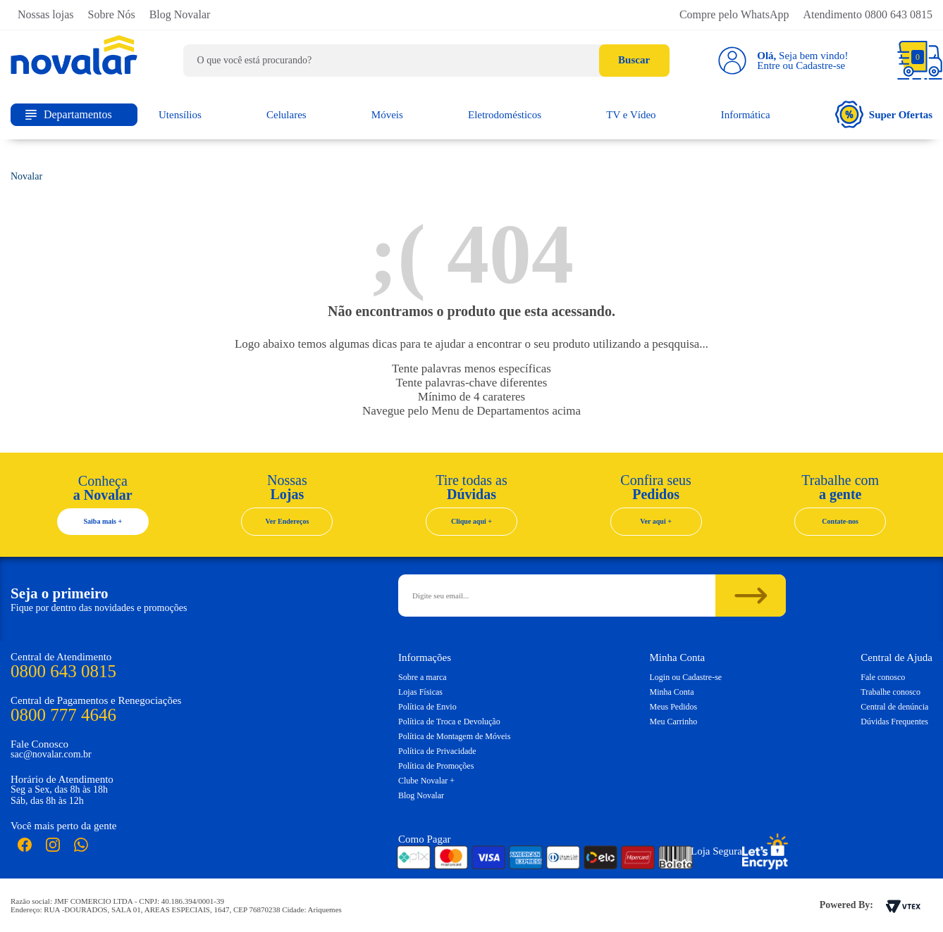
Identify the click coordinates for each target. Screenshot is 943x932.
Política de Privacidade (437, 751)
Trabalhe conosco (890, 692)
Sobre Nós (111, 14)
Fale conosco (883, 677)
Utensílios (180, 114)
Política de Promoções (436, 766)
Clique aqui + (471, 521)
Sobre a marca (422, 677)
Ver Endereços (287, 521)
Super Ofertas (883, 114)
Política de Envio (427, 707)
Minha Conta (672, 692)
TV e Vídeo (630, 114)
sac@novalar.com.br (51, 754)
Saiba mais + (103, 521)
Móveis (387, 114)
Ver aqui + (656, 521)
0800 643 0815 (63, 671)
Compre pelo (734, 14)
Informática (745, 114)
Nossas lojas (46, 14)
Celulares (286, 114)
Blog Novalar (180, 14)
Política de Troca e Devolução (449, 721)
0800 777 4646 (63, 714)
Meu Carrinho (674, 721)
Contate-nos (840, 521)
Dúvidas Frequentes (894, 721)
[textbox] (426, 60)
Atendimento (867, 14)
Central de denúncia (894, 707)
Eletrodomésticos (504, 114)
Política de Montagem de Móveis (454, 736)
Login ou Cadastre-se (686, 677)
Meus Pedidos (674, 707)
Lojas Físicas (420, 692)
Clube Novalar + (426, 781)
